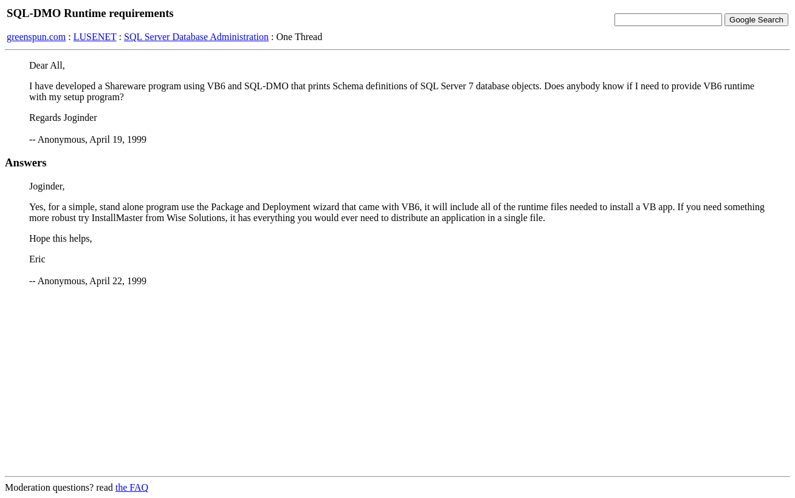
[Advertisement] (397, 381)
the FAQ (131, 487)
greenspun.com (36, 37)
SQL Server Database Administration (196, 37)
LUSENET (95, 37)
